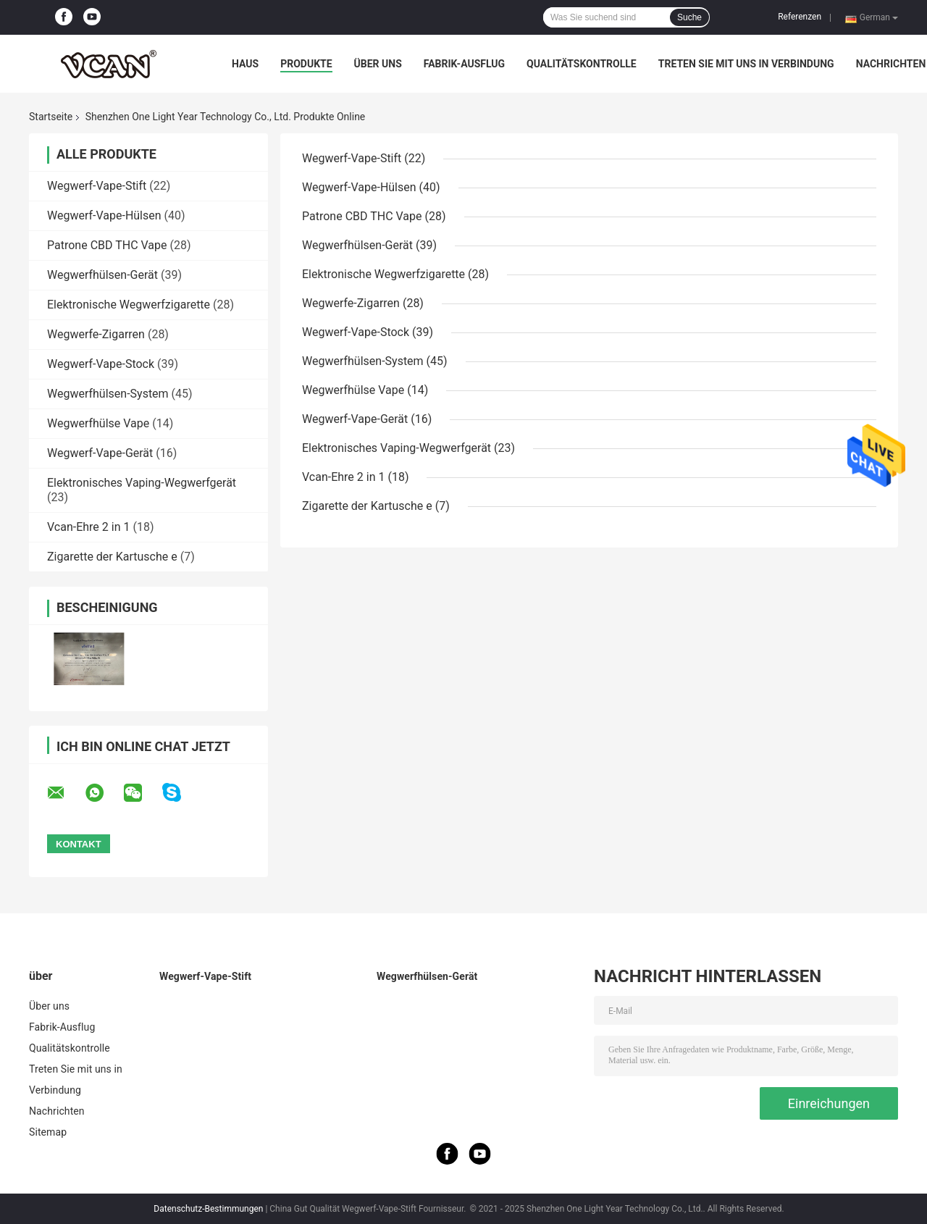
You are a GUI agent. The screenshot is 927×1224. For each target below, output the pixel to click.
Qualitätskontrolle (582, 64)
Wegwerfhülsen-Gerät (102, 275)
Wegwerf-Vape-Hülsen (104, 215)
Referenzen (799, 17)
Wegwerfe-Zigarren (96, 334)
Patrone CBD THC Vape (107, 245)
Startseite (50, 116)
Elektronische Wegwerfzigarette (128, 304)
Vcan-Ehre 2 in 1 (88, 527)
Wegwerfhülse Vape (98, 423)
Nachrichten (891, 64)
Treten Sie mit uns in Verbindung (746, 64)
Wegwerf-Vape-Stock (100, 364)
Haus (245, 64)
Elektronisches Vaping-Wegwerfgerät (141, 483)
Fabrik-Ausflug (464, 64)
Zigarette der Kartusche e (112, 556)
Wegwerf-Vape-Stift (96, 186)
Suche (689, 17)
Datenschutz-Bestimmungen (208, 1209)
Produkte (306, 64)
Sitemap (48, 1132)
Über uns (378, 64)
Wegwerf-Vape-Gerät (100, 453)
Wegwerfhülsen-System (108, 394)
